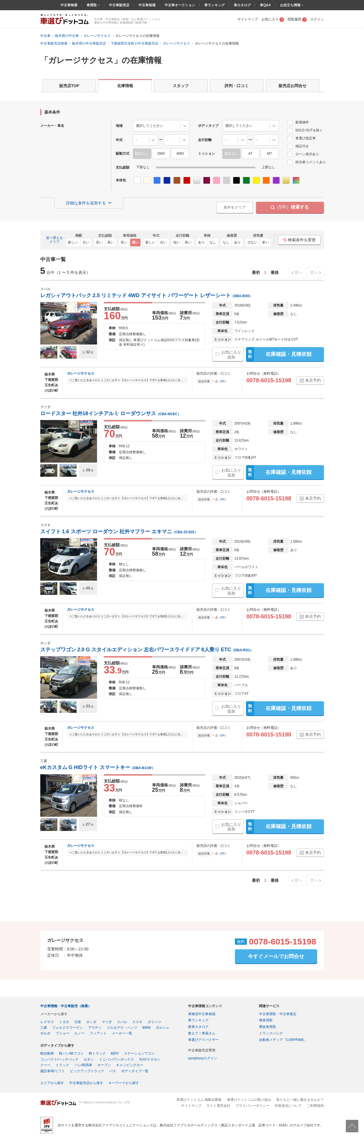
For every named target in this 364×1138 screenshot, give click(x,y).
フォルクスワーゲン (67, 1028)
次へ (314, 272)
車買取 (92, 5)
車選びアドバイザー (203, 1040)
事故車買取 (267, 1027)
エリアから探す (52, 1083)
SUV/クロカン (150, 1059)
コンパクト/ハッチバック (59, 1059)
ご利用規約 (315, 1106)
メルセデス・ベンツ (122, 1028)
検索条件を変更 (299, 240)
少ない (252, 242)
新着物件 (298, 122)
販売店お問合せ (292, 85)
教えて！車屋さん (201, 1033)
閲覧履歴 (297, 19)
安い (99, 242)
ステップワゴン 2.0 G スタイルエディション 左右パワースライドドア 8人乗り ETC (147, 649)
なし (212, 242)
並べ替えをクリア (54, 240)
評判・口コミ (237, 85)
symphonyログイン (202, 1058)
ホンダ (91, 1022)
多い (265, 242)
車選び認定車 (301, 138)
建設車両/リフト (52, 1071)
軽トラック (97, 1053)
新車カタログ (198, 1027)
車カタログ (242, 5)
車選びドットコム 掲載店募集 (199, 1100)
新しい (73, 242)
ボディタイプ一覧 (134, 1071)
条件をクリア (235, 207)
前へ (298, 272)
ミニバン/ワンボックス (116, 1059)
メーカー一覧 (122, 1033)
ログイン (317, 19)
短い (176, 242)
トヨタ (64, 1022)
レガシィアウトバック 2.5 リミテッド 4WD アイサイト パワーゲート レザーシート (146, 295)
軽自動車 (47, 1053)
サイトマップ (247, 19)
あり (201, 242)
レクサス (47, 1022)
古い (86, 242)
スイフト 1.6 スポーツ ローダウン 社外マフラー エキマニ (119, 531)
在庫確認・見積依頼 (279, 354)
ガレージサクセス (80, 373)
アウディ (95, 1028)
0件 (223, 381)
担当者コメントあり (306, 162)
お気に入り (273, 19)
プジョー (62, 1033)
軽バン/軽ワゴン (71, 1053)
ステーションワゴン (139, 1053)
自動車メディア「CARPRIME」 (283, 1040)
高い (110, 242)
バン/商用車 (83, 1065)
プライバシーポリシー (252, 1106)
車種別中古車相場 (201, 1014)
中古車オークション (180, 5)
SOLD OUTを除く (305, 130)
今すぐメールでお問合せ (276, 956)
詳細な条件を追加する (86, 203)
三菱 (43, 1028)
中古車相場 (146, 5)
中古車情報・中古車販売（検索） (65, 1006)
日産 (77, 1022)
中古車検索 (68, 5)
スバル (122, 1022)
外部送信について (288, 1106)
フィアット (98, 1033)
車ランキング (214, 5)
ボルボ (45, 1033)
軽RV (115, 1053)
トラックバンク (271, 1033)
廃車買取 (266, 1020)
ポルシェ (162, 1028)
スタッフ (181, 85)
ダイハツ (154, 1022)
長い (188, 242)
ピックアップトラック (87, 1071)
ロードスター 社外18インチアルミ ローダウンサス (110, 413)
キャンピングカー (129, 1065)
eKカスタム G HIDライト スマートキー (97, 767)
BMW (146, 1028)
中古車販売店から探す (86, 1083)
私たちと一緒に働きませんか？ (300, 1100)
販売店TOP (69, 85)
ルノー (79, 1033)
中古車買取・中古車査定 (277, 1014)
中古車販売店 (119, 5)
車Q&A (265, 5)
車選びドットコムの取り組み (249, 1100)
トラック (62, 1065)
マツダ (107, 1022)
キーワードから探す (123, 1083)
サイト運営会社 (218, 1106)
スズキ (137, 1022)
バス (112, 1071)
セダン (89, 1059)
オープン (104, 1065)
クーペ (45, 1065)
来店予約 (313, 380)
